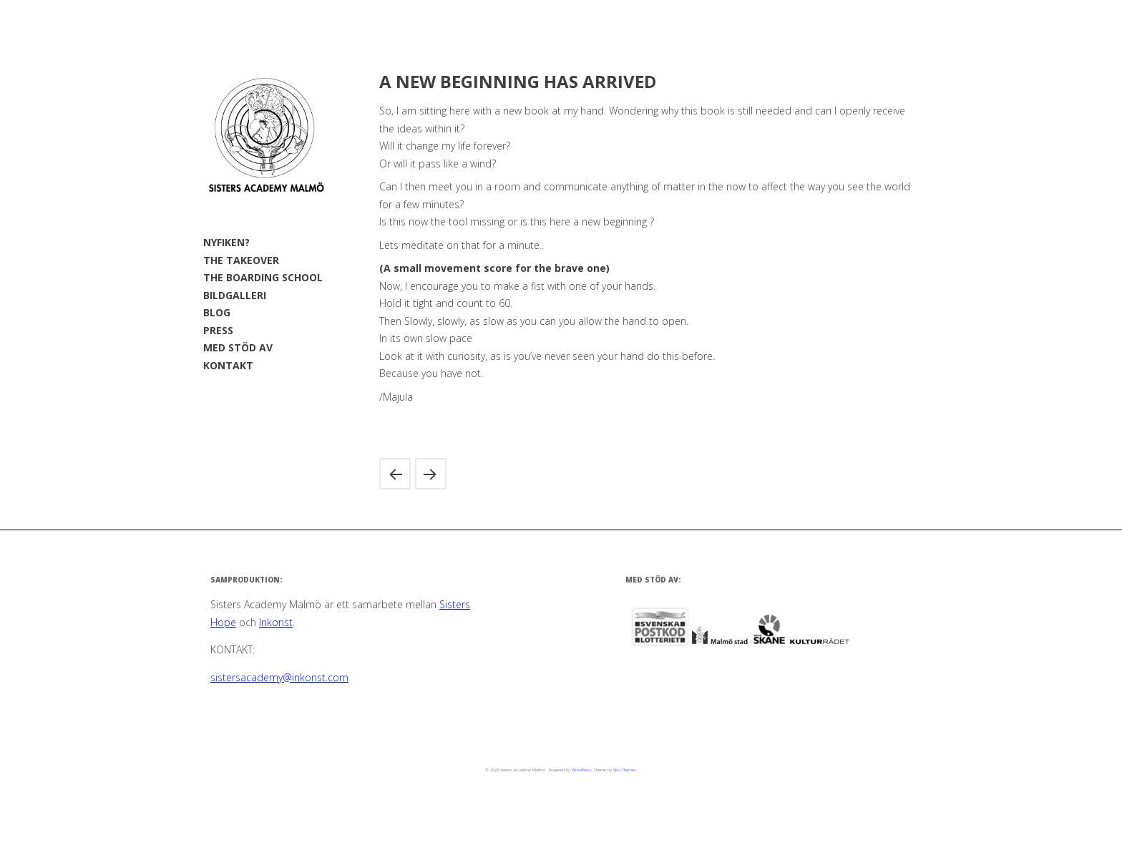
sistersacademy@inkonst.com (279, 677)
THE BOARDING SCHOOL (263, 277)
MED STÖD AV (238, 347)
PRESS (218, 330)
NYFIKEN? (226, 242)
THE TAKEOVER (241, 260)
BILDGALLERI (234, 295)
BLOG (216, 312)
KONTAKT (228, 365)
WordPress (582, 770)
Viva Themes (624, 770)
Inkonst (276, 622)
